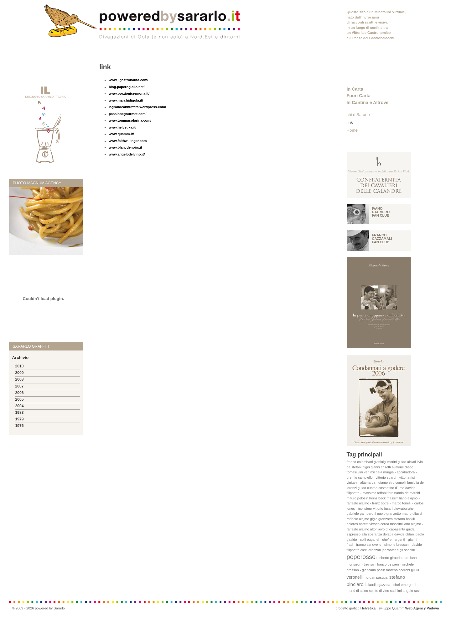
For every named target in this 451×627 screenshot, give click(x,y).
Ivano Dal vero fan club (381, 212)
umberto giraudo (389, 558)
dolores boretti (358, 524)
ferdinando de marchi (403, 493)
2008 (19, 379)
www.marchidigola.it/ (126, 100)
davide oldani (404, 534)
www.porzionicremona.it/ (129, 93)
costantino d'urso (391, 488)
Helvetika (368, 608)
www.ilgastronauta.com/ (128, 80)
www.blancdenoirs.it (125, 147)
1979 (19, 419)
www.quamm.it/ (121, 134)
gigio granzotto (381, 519)
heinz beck (377, 498)
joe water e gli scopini (398, 550)
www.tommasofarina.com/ (130, 120)
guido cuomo (367, 488)
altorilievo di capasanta (387, 529)
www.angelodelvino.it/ (127, 154)
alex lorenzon (370, 550)
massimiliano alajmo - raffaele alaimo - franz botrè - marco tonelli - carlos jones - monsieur (385, 503)
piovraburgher (404, 508)
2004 (19, 406)
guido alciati (407, 462)
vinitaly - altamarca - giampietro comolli (376, 482)
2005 (19, 399)
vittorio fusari (382, 508)
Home (352, 130)
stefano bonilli (404, 519)
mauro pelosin (357, 498)
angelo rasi (411, 591)
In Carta (355, 89)
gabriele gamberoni (361, 513)
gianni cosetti (381, 467)
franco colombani (360, 462)
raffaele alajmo (358, 519)
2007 (19, 386)
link (350, 122)
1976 (19, 426)
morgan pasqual (376, 577)
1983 (19, 412)
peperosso (361, 556)
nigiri (366, 467)
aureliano (409, 558)
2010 (19, 366)
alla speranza (371, 534)
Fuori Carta (359, 95)
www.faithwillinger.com (128, 141)
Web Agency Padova (422, 608)
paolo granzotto (389, 513)
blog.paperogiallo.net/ (126, 87)
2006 (19, 393)
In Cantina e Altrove (368, 102)
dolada (388, 534)
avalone (398, 467)
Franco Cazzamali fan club (382, 238)
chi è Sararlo (358, 114)
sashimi (396, 591)
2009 (19, 373)
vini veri (363, 472)
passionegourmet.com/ (127, 114)
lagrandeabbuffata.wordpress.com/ (137, 107)
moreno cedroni (398, 570)
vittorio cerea (379, 524)
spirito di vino (379, 591)
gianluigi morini (385, 462)
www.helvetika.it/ (122, 127)
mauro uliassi (412, 513)
